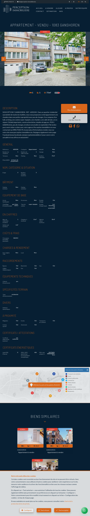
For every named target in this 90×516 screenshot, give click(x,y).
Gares (69, 376)
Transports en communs (74, 374)
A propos (69, 8)
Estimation (52, 11)
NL (85, 1)
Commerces (71, 380)
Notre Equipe (81, 8)
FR (79, 1)
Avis (61, 11)
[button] (77, 370)
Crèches (70, 385)
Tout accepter (63, 510)
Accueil (39, 8)
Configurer (28, 510)
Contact (40, 11)
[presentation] (3, 59)
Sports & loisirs (72, 387)
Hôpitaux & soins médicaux (75, 389)
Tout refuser (44, 510)
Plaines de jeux (72, 383)
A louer (59, 8)
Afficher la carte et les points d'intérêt (45, 385)
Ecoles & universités (73, 378)
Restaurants (71, 391)
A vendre (49, 8)
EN (82, 1)
